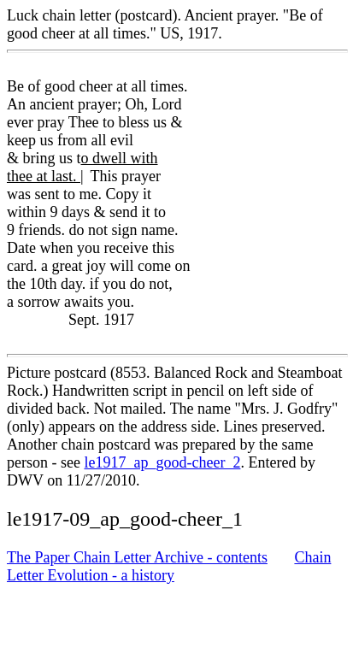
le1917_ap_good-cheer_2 (162, 462)
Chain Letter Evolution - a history (169, 566)
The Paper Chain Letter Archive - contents (137, 557)
